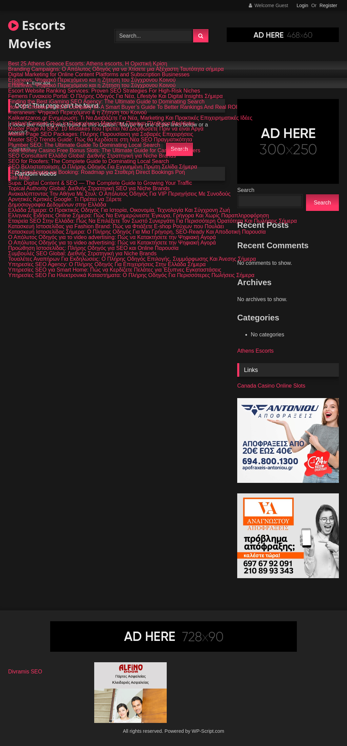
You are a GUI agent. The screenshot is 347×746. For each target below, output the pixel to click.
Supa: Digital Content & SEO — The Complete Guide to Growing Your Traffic (100, 183)
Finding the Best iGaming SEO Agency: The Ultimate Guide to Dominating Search (106, 101)
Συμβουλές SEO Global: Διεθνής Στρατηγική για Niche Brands (82, 253)
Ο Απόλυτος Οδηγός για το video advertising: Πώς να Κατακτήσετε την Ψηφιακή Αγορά (112, 237)
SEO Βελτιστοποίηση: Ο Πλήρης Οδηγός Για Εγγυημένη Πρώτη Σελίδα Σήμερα (102, 167)
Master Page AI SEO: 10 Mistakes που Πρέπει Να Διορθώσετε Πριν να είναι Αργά (106, 129)
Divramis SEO (25, 671)
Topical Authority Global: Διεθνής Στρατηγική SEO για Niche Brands (89, 188)
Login (302, 5)
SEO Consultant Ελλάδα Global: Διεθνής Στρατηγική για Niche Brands (92, 156)
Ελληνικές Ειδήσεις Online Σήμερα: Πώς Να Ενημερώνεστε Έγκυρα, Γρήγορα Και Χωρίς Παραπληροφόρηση (138, 215)
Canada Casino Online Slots (271, 386)
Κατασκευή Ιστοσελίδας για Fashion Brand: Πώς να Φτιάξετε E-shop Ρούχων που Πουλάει (116, 226)
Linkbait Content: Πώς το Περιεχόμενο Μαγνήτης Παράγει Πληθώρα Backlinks (101, 123)
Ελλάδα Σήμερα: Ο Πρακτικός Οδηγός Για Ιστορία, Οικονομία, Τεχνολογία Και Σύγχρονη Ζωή (119, 210)
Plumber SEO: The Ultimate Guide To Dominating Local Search (84, 145)
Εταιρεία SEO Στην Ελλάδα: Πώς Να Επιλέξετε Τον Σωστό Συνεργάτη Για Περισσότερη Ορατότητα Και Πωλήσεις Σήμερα (152, 221)
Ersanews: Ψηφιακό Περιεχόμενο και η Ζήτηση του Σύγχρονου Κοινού (92, 80)
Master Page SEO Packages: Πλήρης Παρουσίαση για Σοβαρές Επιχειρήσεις (100, 134)
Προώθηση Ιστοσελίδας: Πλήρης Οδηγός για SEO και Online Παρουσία (93, 248)
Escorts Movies (36, 34)
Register (328, 5)
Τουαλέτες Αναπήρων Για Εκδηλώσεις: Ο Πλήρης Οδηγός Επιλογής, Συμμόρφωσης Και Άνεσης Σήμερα (132, 259)
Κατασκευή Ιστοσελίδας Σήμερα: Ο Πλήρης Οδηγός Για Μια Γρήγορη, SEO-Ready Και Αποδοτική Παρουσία (137, 232)
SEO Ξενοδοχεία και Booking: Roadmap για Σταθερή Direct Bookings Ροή (96, 172)
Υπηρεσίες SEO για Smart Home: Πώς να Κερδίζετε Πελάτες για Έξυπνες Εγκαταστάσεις (114, 270)
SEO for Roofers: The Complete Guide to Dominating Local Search (88, 161)
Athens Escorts (255, 351)
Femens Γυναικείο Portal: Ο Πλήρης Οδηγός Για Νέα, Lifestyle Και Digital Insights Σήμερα (115, 96)
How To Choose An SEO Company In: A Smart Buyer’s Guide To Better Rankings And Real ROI (123, 107)
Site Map (18, 177)
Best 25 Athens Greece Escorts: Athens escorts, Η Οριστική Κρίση (87, 63)
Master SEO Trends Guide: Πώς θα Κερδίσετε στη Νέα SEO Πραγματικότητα (100, 139)
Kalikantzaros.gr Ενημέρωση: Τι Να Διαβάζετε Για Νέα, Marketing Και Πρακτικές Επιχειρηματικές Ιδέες (130, 118)
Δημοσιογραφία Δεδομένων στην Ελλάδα (57, 205)
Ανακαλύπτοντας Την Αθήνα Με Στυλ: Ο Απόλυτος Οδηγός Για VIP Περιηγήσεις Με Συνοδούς (119, 194)
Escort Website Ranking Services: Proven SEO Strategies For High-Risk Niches (104, 91)
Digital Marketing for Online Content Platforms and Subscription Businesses (98, 74)
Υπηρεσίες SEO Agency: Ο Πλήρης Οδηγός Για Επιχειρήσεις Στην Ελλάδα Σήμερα (107, 264)
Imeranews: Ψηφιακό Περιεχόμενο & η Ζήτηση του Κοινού (77, 112)
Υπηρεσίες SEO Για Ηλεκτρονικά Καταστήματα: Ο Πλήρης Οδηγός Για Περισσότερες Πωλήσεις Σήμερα (131, 275)
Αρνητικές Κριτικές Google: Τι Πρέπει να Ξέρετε (65, 199)
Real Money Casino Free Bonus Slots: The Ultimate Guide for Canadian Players (104, 150)
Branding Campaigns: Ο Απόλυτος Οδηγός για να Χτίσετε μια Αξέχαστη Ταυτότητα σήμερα (116, 69)
